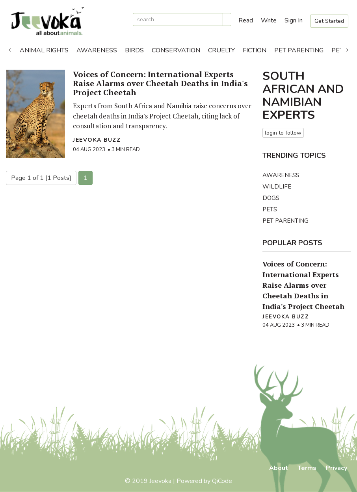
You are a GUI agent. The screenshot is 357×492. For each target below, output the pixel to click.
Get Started (329, 21)
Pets (269, 209)
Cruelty (221, 50)
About (278, 468)
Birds (134, 50)
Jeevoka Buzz (97, 140)
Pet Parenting (299, 50)
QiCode (222, 481)
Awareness (96, 50)
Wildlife (276, 187)
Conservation (176, 50)
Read (245, 20)
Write (269, 20)
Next (347, 48)
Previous (10, 48)
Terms (307, 468)
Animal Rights (44, 50)
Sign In (293, 20)
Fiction (254, 50)
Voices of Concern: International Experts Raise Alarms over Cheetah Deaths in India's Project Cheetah (160, 83)
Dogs (270, 198)
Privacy (336, 468)
